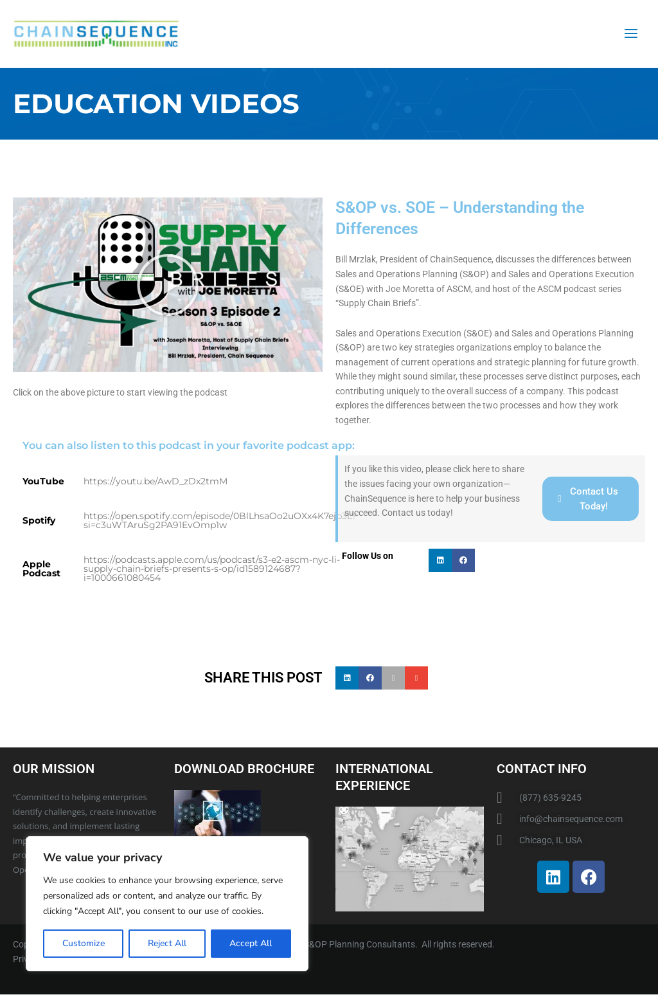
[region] (167, 903)
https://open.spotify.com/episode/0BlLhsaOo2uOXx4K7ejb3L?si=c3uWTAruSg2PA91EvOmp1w (220, 523)
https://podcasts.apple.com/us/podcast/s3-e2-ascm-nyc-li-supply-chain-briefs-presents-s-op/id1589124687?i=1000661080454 (212, 571)
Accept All (250, 943)
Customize (83, 943)
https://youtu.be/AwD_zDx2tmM (155, 483)
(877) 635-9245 (550, 799)
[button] (168, 287)
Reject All (167, 943)
